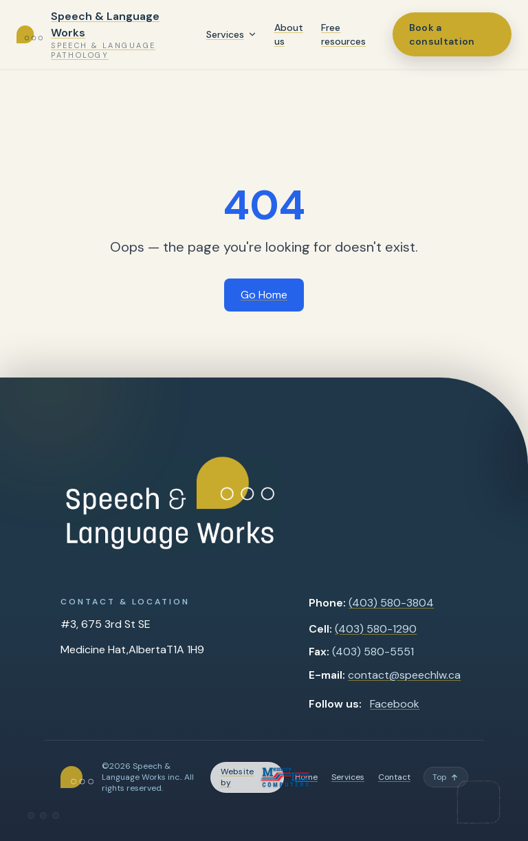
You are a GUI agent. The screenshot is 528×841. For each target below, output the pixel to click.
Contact (394, 777)
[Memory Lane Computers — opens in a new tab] (247, 777)
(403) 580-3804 (391, 603)
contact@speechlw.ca (404, 675)
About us (288, 34)
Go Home (264, 294)
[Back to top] (446, 777)
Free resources (343, 34)
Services (225, 34)
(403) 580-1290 (376, 629)
